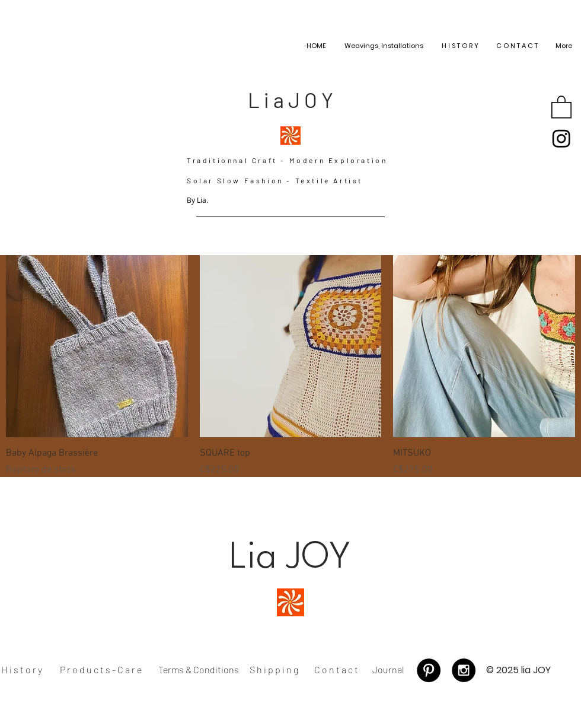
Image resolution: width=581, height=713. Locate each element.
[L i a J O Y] (290, 99)
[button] (561, 106)
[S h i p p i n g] (273, 670)
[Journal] (388, 670)
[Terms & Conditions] (198, 670)
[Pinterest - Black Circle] (428, 670)
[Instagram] (561, 138)
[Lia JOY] (290, 559)
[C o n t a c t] (336, 670)
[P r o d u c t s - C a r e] (100, 670)
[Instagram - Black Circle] (463, 670)
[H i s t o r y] (21, 670)
